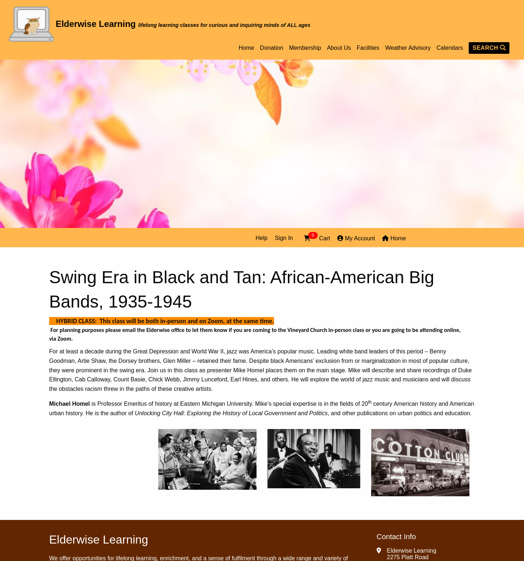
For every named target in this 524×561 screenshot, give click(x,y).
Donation (271, 48)
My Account (356, 238)
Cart (317, 237)
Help (261, 238)
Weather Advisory (407, 48)
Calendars (450, 48)
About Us (339, 48)
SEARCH (489, 48)
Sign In (284, 238)
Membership (305, 48)
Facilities (368, 48)
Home (246, 48)
